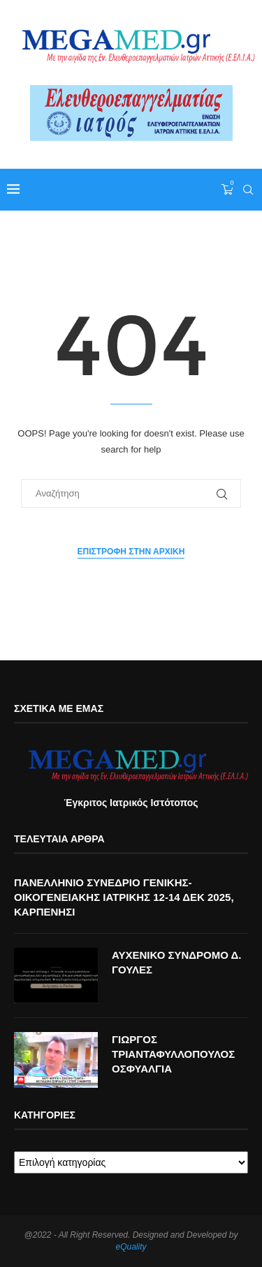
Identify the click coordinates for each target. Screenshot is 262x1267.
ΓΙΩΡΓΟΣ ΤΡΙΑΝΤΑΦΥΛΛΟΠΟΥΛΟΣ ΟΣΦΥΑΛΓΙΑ (173, 1054)
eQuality (130, 1247)
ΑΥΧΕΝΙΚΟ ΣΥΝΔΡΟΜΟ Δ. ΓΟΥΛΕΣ (176, 962)
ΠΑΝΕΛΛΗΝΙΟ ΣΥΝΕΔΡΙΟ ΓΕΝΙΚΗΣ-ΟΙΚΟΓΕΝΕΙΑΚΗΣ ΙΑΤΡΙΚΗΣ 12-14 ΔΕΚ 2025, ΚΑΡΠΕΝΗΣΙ (124, 897)
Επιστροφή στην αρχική (131, 551)
